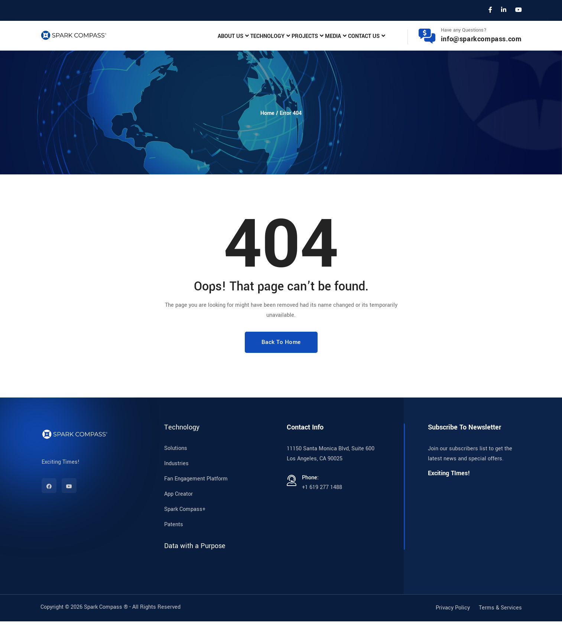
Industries (176, 476)
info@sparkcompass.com (481, 45)
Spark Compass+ (184, 522)
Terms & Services (500, 620)
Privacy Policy (453, 620)
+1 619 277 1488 (322, 500)
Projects (277, 42)
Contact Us (358, 42)
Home (267, 126)
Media (316, 42)
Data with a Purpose (194, 558)
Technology (228, 42)
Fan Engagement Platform (196, 491)
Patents (173, 537)
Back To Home (281, 355)
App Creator (178, 507)
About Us (180, 42)
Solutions (175, 461)
